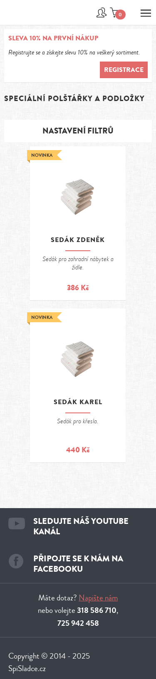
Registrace (124, 70)
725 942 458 (78, 623)
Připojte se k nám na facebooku (78, 564)
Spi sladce (30, 17)
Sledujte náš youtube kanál (81, 526)
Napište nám (98, 597)
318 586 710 (96, 610)
